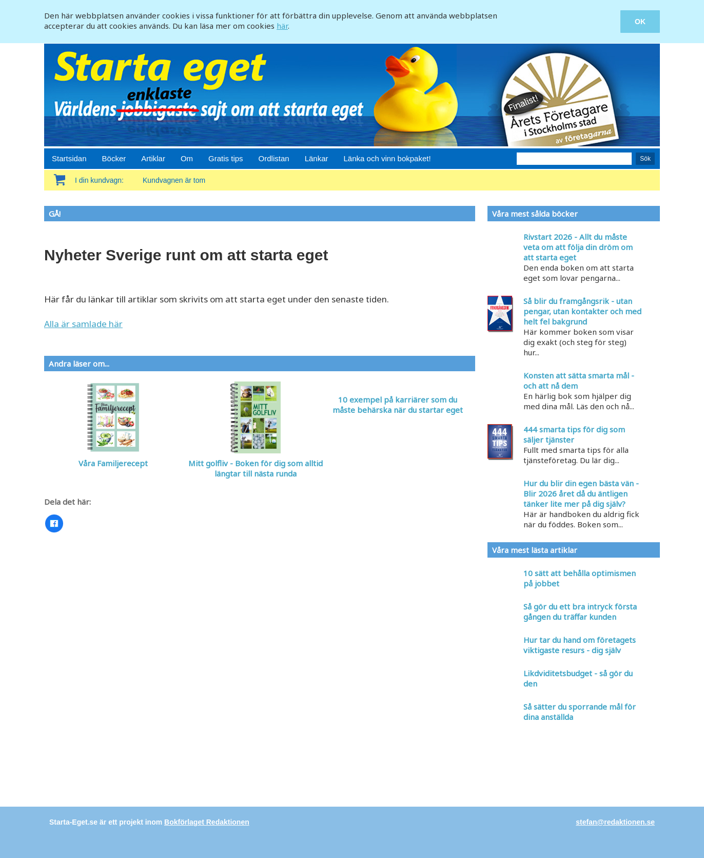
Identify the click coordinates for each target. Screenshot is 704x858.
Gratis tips (225, 158)
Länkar (316, 158)
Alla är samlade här (83, 324)
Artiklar (153, 158)
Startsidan (69, 158)
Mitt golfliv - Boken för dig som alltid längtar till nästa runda (255, 468)
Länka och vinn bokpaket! (387, 158)
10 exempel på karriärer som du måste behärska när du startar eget (398, 404)
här (282, 26)
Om (187, 158)
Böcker (114, 158)
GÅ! (55, 213)
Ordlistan (274, 158)
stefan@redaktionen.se (615, 822)
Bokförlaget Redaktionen (206, 822)
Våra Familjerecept (113, 463)
